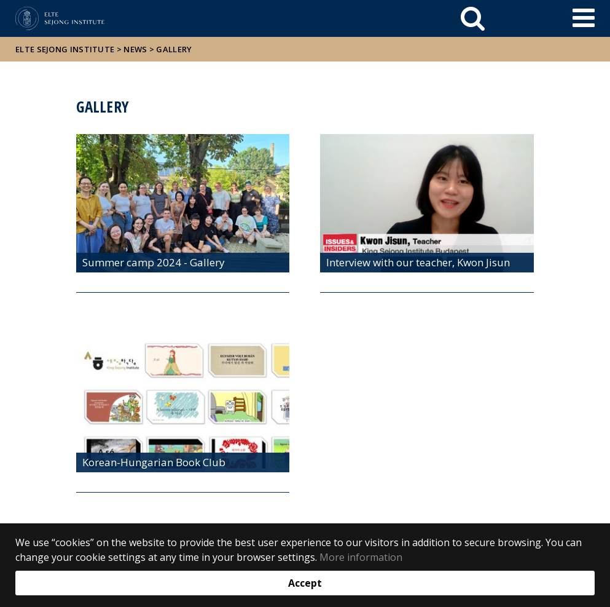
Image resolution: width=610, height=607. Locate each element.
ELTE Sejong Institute (64, 49)
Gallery (174, 49)
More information (360, 557)
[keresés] (473, 18)
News (135, 49)
